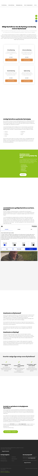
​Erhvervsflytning (24, 166)
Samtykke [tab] (6, 229)
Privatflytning (4, 5)
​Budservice (23, 169)
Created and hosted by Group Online (31, 468)
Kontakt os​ (23, 174)
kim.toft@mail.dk (22, 424)
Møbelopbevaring (19, 5)
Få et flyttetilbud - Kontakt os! (11, 431)
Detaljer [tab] (19, 229)
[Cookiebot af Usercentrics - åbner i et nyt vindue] (32, 226)
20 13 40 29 (12, 424)
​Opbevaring (23, 167)
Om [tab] (31, 229)
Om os (35, 5)
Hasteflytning (23, 170)
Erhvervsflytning (11, 5)
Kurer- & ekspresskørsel (28, 5)
